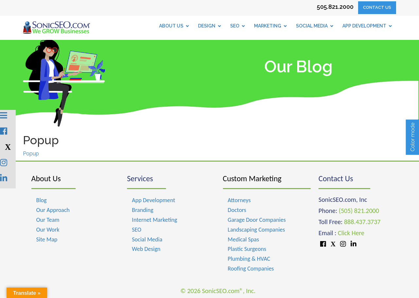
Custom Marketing (252, 178)
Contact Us (377, 7)
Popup (31, 153)
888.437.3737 (362, 222)
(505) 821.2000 (359, 211)
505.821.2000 (335, 6)
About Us (46, 178)
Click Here (351, 233)
